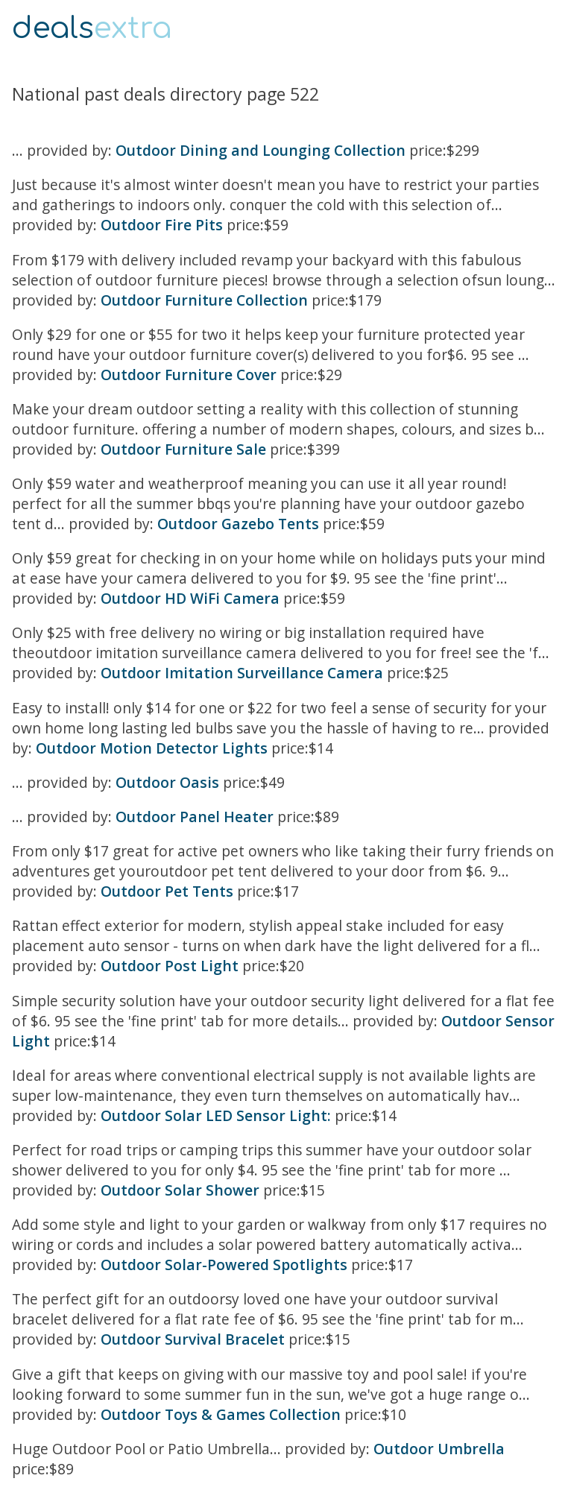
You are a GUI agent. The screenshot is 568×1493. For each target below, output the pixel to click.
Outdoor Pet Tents (167, 891)
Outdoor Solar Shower (180, 1190)
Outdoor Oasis (167, 782)
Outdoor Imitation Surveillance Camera (242, 673)
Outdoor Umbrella (439, 1449)
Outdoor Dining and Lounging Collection (261, 150)
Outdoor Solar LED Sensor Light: (216, 1115)
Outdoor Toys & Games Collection (221, 1414)
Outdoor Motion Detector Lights (152, 748)
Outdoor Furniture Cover (189, 374)
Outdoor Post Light (170, 966)
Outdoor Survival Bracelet (193, 1339)
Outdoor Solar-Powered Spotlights (224, 1264)
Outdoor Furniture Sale (183, 449)
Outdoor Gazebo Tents (238, 524)
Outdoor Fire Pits (162, 225)
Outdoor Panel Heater (195, 817)
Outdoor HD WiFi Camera (190, 598)
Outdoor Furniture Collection (204, 300)
